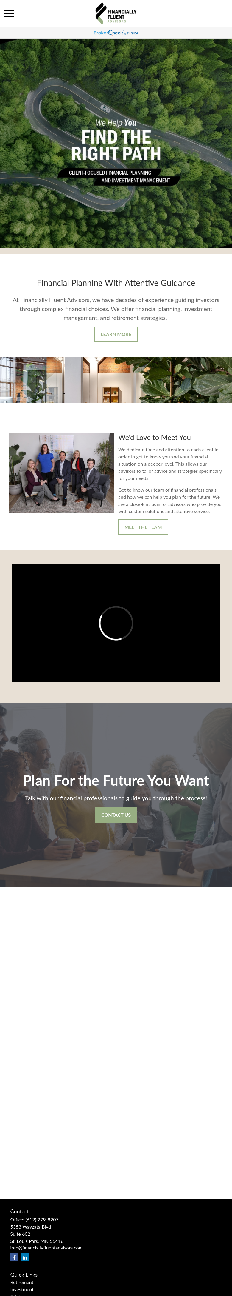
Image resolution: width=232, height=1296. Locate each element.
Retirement (22, 1282)
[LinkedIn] (25, 1257)
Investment (22, 1289)
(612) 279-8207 (41, 1219)
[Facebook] (14, 1257)
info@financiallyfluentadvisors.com (46, 1247)
